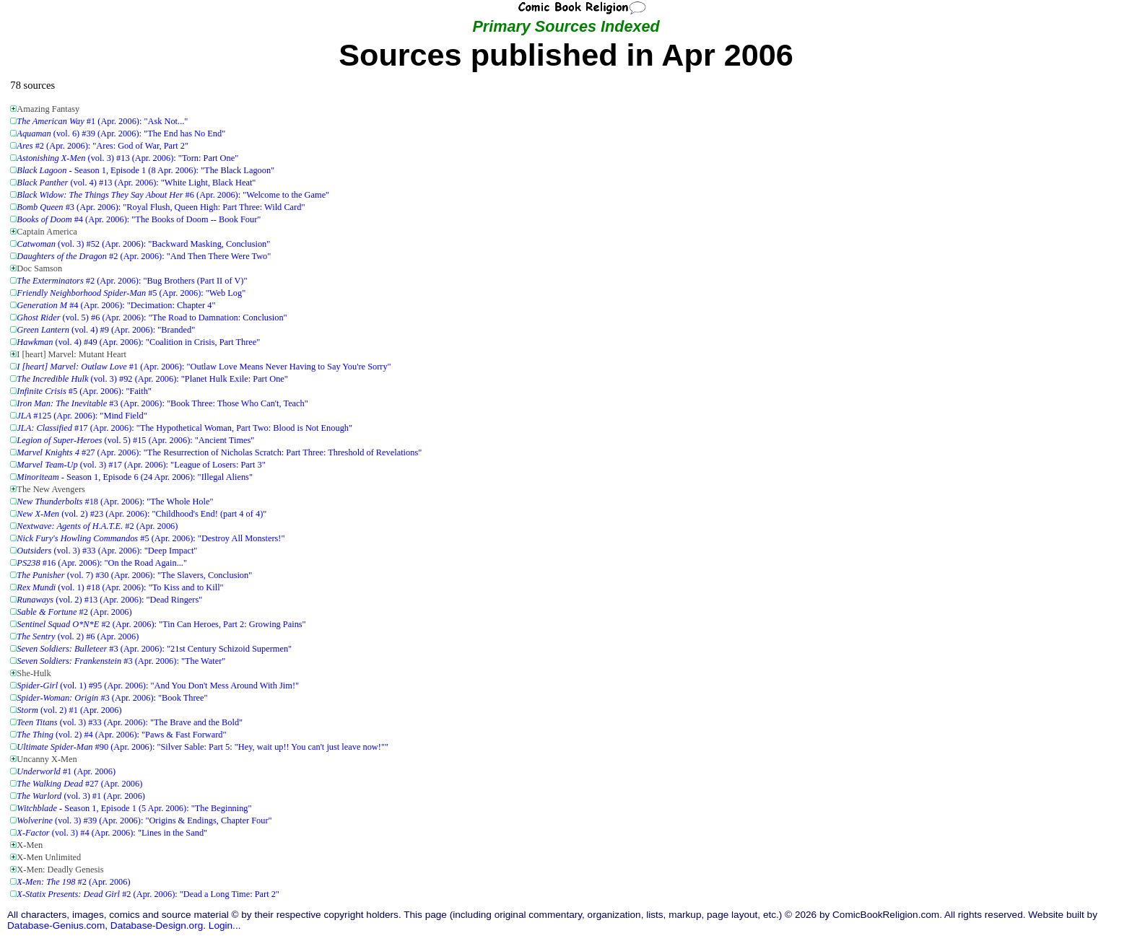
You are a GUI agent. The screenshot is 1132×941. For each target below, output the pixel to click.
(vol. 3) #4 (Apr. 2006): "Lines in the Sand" (112, 833)
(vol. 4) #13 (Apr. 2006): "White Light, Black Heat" (136, 183)
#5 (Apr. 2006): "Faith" (84, 391)
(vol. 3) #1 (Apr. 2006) (81, 796)
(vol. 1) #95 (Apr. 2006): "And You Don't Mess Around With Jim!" (158, 685)
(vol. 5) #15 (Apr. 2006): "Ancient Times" (135, 440)
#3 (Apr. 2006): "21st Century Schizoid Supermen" (154, 649)
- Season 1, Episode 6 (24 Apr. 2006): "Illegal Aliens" (135, 477)
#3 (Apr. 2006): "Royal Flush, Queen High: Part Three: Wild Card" (161, 207)
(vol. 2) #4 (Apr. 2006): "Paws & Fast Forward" (121, 735)
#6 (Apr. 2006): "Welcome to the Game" (173, 195)
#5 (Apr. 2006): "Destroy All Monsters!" (150, 538)
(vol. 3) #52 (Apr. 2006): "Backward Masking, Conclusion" (143, 244)
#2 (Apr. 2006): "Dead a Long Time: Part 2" (148, 894)
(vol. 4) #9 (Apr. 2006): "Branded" (106, 330)
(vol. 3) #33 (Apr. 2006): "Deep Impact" (107, 551)
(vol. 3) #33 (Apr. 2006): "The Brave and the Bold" (130, 722)
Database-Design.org (156, 925)
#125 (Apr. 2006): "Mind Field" (82, 416)
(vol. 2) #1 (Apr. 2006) (69, 710)
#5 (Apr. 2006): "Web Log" (131, 293)
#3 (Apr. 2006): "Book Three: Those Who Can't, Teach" (162, 403)
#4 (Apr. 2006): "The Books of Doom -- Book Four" (139, 219)
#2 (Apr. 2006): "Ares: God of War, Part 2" (102, 146)
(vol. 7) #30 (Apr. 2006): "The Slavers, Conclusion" (134, 575)
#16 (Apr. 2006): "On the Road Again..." (102, 563)
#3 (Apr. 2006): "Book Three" (112, 698)
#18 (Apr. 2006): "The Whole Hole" (115, 501)
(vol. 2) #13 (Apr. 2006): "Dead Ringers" (109, 600)
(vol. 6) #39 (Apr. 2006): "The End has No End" (121, 133)
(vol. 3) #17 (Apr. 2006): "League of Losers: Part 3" (141, 465)
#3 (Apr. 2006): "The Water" (121, 661)
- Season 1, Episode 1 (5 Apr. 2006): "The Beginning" (134, 808)
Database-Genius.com (56, 925)
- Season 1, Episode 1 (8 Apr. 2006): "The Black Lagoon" (145, 170)
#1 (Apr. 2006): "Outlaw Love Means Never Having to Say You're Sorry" (204, 367)
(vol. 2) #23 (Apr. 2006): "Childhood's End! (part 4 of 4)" (141, 514)
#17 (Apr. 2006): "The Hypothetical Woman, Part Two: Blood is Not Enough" (184, 428)
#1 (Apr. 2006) (66, 771)
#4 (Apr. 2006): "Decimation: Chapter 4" (116, 305)
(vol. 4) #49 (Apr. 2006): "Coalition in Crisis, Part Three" (138, 342)
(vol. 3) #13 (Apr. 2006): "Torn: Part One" (127, 158)
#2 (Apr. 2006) (97, 526)
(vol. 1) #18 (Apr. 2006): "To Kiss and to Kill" (120, 587)
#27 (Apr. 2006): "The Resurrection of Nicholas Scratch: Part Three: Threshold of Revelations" (219, 452)
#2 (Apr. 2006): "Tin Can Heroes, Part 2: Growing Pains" (161, 624)
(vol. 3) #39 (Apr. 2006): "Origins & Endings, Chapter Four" (144, 820)
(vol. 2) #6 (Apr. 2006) (78, 636)
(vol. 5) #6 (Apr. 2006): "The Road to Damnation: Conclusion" (152, 317)
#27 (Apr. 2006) (79, 784)
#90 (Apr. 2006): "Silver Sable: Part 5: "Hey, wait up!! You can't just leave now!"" (202, 747)
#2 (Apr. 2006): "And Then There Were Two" (144, 256)
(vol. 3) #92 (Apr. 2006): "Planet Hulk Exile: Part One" (152, 379)
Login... (225, 925)
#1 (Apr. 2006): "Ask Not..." (102, 121)
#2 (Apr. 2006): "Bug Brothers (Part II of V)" (132, 281)
